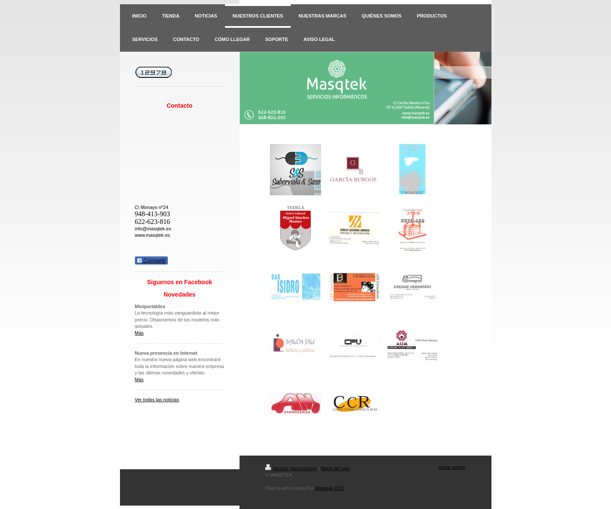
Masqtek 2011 (330, 488)
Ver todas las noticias (157, 399)
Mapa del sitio (335, 468)
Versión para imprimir (291, 468)
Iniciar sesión (451, 467)
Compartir (151, 261)
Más (139, 332)
